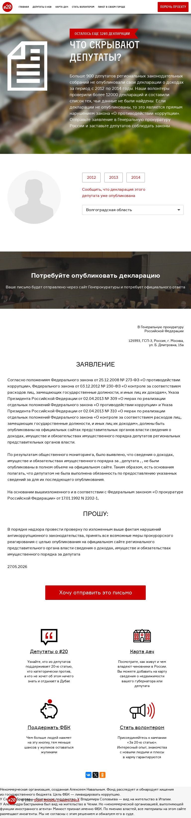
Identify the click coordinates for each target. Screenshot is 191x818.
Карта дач (61, 6)
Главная (24, 6)
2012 (91, 177)
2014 (135, 177)
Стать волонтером (83, 6)
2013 (113, 177)
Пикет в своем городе (111, 6)
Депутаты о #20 (42, 6)
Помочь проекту (173, 7)
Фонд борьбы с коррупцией (56, 800)
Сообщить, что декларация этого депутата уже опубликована (113, 192)
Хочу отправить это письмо (95, 592)
